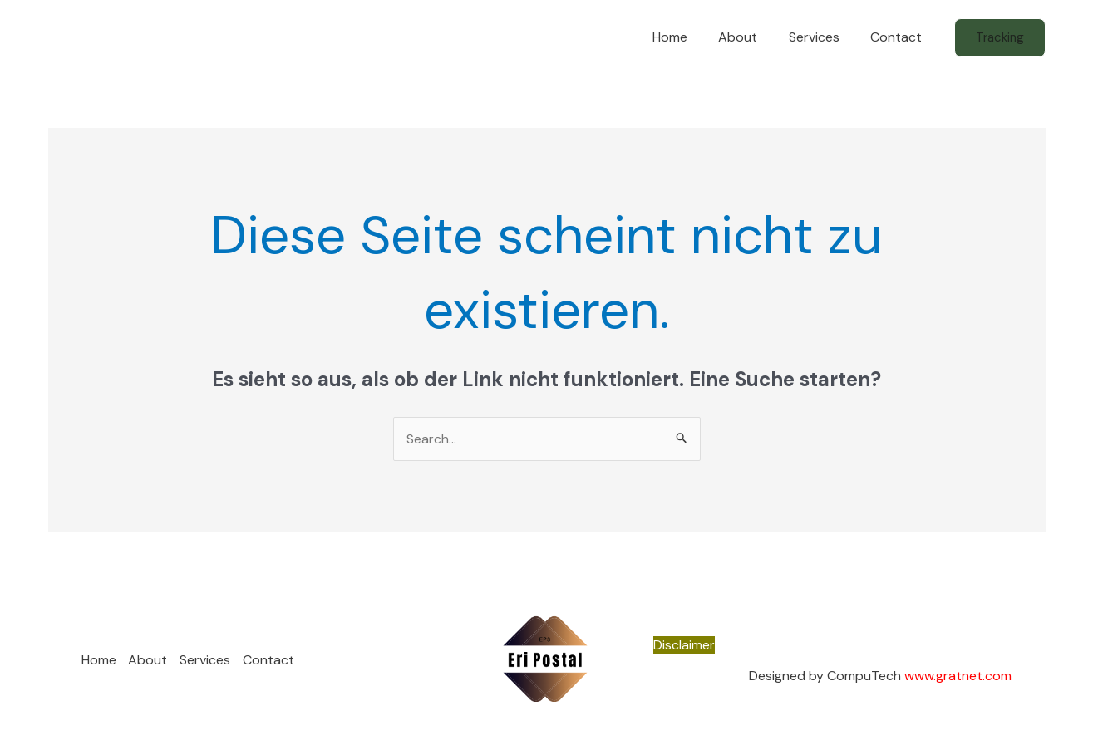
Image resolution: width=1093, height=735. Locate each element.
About (749, 37)
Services (820, 37)
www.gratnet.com (958, 675)
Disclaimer (684, 645)
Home (685, 37)
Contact (898, 37)
